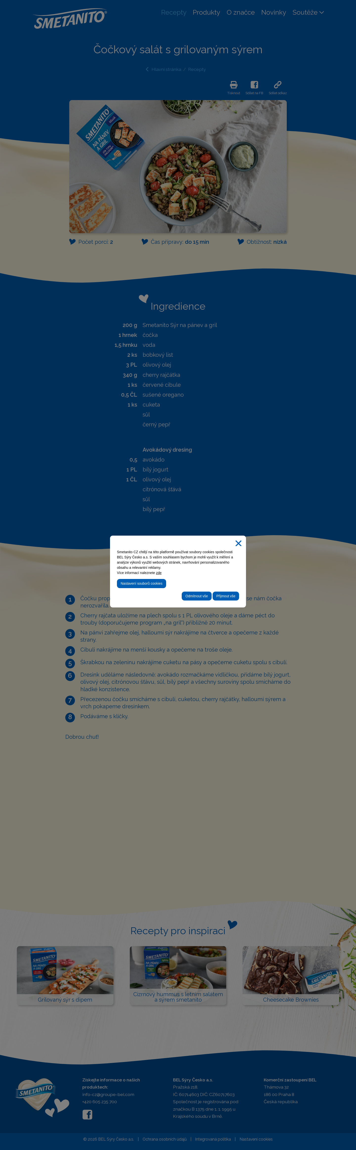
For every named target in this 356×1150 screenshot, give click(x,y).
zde (159, 573)
